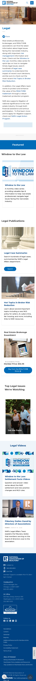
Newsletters (7, 629)
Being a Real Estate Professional (14, 659)
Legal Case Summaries (15, 253)
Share (6, 36)
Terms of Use (7, 651)
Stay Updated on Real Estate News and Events (18, 664)
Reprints (6, 637)
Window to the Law (15, 185)
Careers (5, 631)
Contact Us (9, 565)
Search (10, 269)
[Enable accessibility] (4, 676)
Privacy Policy (7, 645)
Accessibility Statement (10, 648)
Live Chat (9, 571)
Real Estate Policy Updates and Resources (17, 662)
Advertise (6, 634)
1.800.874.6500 (11, 568)
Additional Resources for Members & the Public (16, 641)
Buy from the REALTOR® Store (18, 370)
